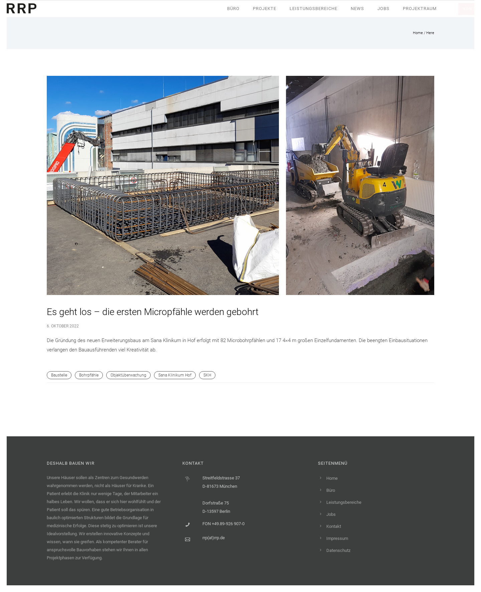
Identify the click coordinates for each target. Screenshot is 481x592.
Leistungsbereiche (313, 8)
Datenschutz (338, 550)
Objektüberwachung (128, 375)
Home (418, 33)
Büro (233, 8)
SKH (207, 375)
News (357, 8)
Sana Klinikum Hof (174, 375)
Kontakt (333, 526)
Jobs (383, 8)
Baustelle (59, 375)
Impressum (337, 538)
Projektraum (420, 8)
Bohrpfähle (89, 375)
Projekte (264, 8)
